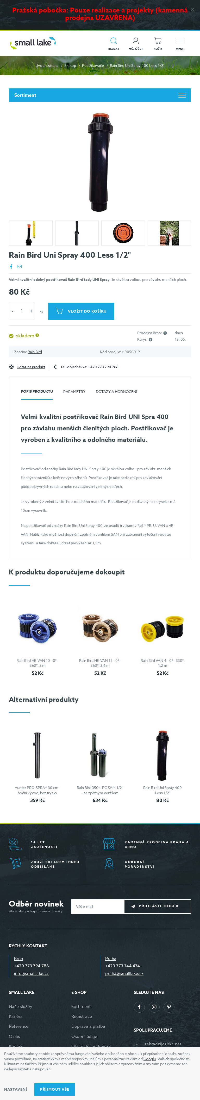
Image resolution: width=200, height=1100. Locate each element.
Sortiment (100, 95)
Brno (18, 959)
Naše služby (20, 1007)
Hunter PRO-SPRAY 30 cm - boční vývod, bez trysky (37, 790)
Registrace (81, 1016)
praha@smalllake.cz (124, 973)
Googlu (149, 1058)
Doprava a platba (88, 1026)
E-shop (70, 65)
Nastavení (15, 1089)
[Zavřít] (192, 10)
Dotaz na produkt (31, 367)
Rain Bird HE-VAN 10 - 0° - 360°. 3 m (37, 663)
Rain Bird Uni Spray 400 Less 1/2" (162, 790)
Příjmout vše (54, 1089)
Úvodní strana (46, 65)
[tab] (37, 393)
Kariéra (16, 1016)
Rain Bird (35, 351)
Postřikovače (93, 65)
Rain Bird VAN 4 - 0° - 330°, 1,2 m (163, 663)
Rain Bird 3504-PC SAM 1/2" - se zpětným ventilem (100, 790)
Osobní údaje (84, 1036)
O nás (14, 1036)
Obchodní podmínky (91, 1046)
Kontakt (16, 1046)
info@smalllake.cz (31, 973)
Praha (110, 959)
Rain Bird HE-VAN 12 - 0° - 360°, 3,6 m (100, 663)
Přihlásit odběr (162, 906)
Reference (18, 1026)
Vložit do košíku (87, 311)
